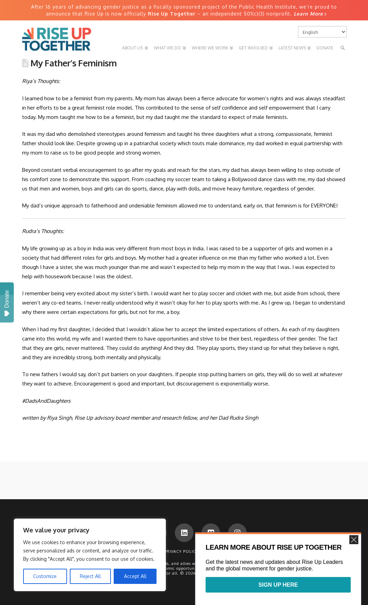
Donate (6, 303)
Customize (45, 576)
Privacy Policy (181, 551)
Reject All (90, 576)
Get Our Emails (249, 551)
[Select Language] (322, 32)
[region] (90, 555)
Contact (215, 551)
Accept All (135, 576)
